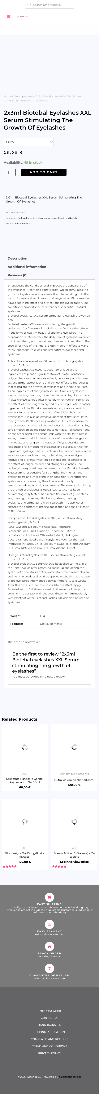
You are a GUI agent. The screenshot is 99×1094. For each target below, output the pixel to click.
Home (8, 96)
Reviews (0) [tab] (18, 275)
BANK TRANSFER (49, 1025)
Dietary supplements (46, 218)
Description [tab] (17, 258)
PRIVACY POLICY (49, 1053)
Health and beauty (67, 218)
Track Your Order (49, 1010)
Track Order (49, 953)
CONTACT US (49, 1018)
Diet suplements (24, 96)
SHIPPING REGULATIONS (50, 1032)
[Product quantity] (10, 172)
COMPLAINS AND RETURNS (49, 1039)
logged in (36, 676)
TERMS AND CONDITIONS (49, 1046)
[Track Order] (49, 946)
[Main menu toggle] (9, 16)
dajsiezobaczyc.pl (70, 1076)
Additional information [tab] (27, 267)
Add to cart (44, 172)
